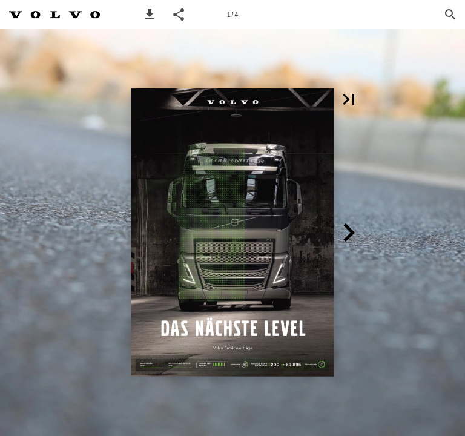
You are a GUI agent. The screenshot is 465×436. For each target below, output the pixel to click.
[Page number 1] (232, 14)
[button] (149, 14)
